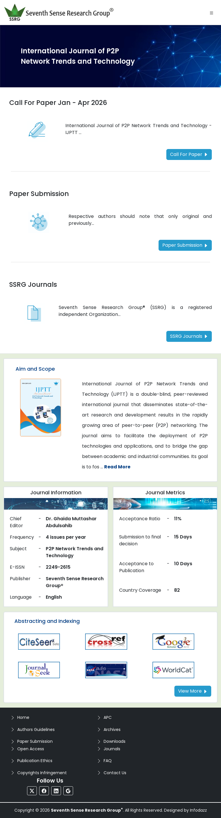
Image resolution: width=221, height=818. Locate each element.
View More (192, 691)
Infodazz (198, 810)
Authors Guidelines (36, 729)
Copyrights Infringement (42, 773)
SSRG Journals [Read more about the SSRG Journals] (33, 284)
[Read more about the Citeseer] (39, 641)
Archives (112, 729)
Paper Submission (35, 741)
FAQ (108, 761)
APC (108, 717)
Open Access (30, 749)
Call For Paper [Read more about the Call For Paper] (189, 154)
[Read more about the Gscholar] (173, 641)
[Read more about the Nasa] (106, 669)
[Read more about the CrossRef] (106, 641)
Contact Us (115, 773)
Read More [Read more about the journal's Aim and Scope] (117, 466)
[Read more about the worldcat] (173, 669)
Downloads (114, 741)
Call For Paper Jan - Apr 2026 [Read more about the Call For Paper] (58, 102)
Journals (112, 749)
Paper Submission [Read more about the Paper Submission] (39, 193)
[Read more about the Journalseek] (39, 669)
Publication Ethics (34, 761)
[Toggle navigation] (211, 12)
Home (23, 717)
